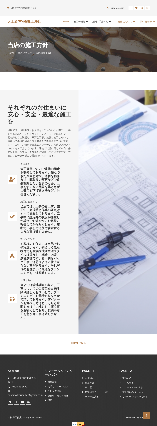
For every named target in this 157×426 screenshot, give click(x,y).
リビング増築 (54, 390)
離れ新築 (52, 381)
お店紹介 (89, 378)
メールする (128, 382)
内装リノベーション (58, 386)
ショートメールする (132, 387)
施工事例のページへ (132, 391)
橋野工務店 (16, 417)
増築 (50, 400)
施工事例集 (79, 21)
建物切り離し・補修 (58, 395)
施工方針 (89, 382)
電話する (126, 378)
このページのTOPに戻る (135, 396)
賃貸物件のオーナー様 (96, 391)
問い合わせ (146, 21)
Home (65, 21)
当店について (125, 21)
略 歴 (88, 387)
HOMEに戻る (78, 343)
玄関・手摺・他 (100, 21)
